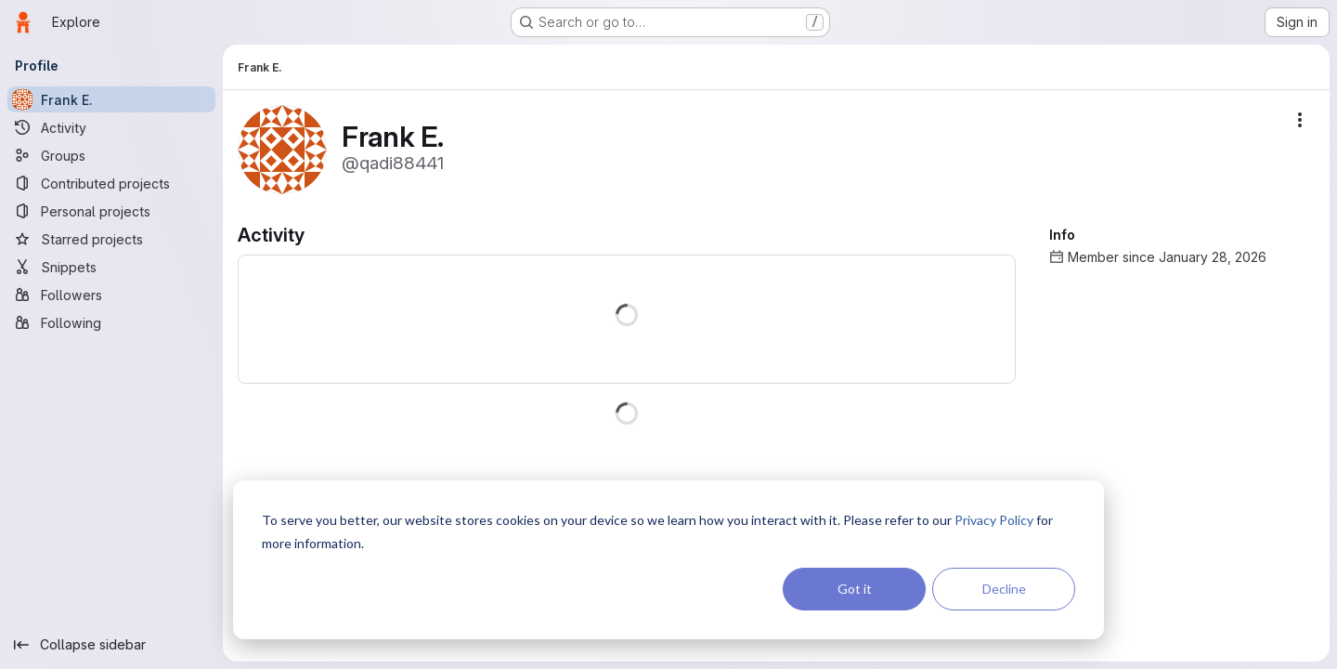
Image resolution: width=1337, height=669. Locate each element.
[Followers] (111, 295)
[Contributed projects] (111, 183)
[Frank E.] (111, 99)
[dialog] (668, 559)
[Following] (111, 322)
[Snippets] (111, 267)
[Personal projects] (111, 211)
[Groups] (111, 155)
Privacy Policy (993, 520)
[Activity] (111, 127)
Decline (1004, 589)
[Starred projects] (111, 239)
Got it (854, 589)
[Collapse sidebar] (111, 645)
